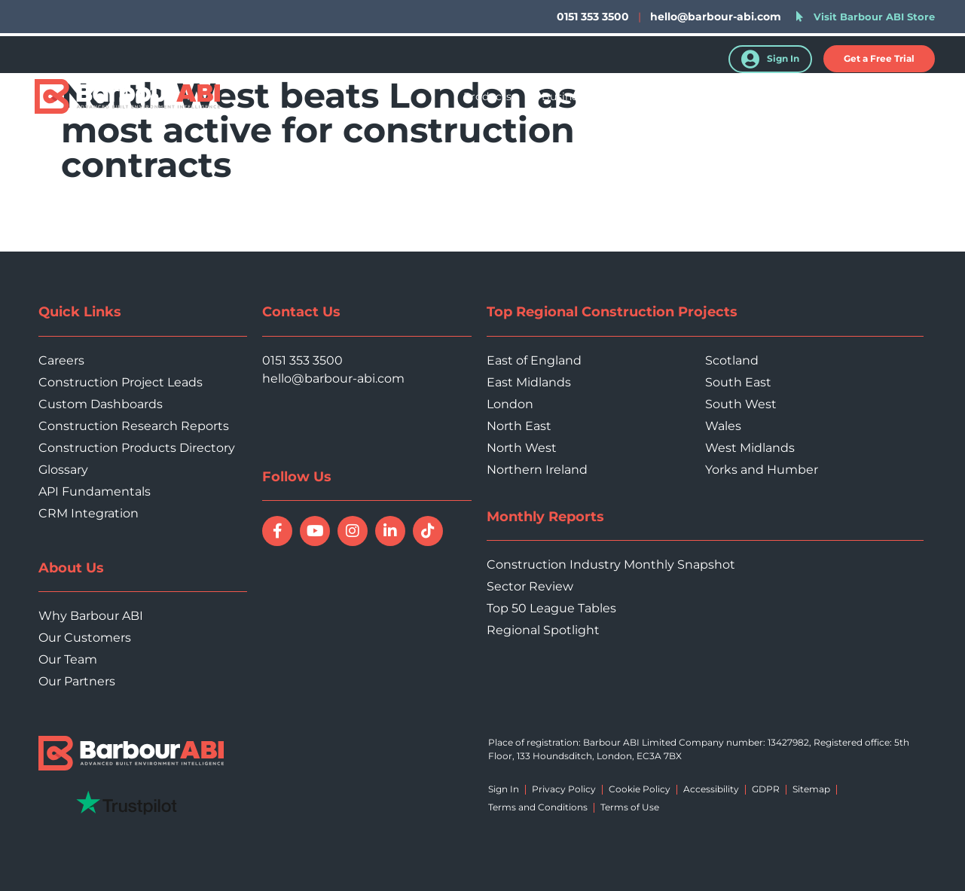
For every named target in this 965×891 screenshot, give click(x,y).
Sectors (666, 96)
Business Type (579, 96)
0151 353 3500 (302, 360)
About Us (825, 96)
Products (487, 96)
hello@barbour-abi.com (715, 16)
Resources (743, 96)
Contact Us (909, 96)
